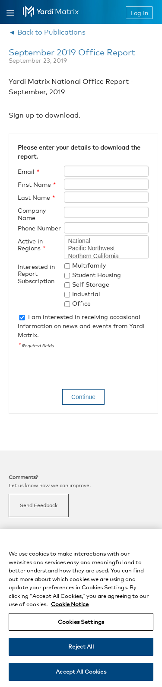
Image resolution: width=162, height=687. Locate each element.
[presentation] (83, 370)
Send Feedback (38, 505)
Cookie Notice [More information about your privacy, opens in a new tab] (70, 608)
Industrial (86, 293)
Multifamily (89, 265)
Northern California (106, 256)
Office (81, 303)
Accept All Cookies (81, 675)
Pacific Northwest (106, 248)
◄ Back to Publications (47, 32)
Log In (139, 12)
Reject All (80, 650)
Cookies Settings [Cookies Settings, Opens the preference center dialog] (81, 626)
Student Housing (96, 274)
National (106, 241)
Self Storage (90, 284)
